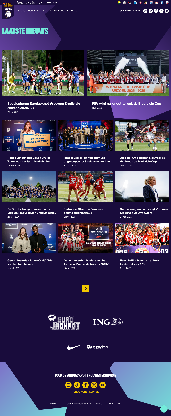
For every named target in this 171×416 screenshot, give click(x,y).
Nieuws (21, 11)
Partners (72, 11)
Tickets (47, 11)
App (119, 404)
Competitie (34, 11)
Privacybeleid (56, 404)
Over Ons (59, 11)
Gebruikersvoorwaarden (79, 404)
